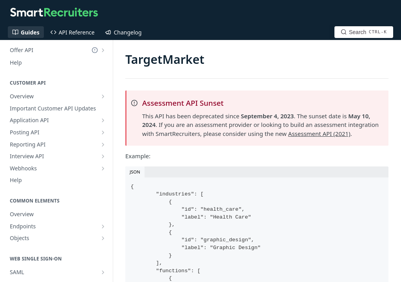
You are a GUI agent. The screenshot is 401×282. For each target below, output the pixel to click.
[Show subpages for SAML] (103, 272)
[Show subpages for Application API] (103, 120)
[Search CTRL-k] (363, 32)
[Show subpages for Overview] (103, 96)
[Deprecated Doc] (95, 50)
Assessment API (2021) (319, 133)
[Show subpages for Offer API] (103, 50)
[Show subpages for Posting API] (103, 132)
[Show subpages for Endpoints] (103, 226)
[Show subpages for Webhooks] (103, 168)
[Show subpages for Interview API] (103, 156)
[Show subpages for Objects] (103, 238)
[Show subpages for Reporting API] (103, 144)
